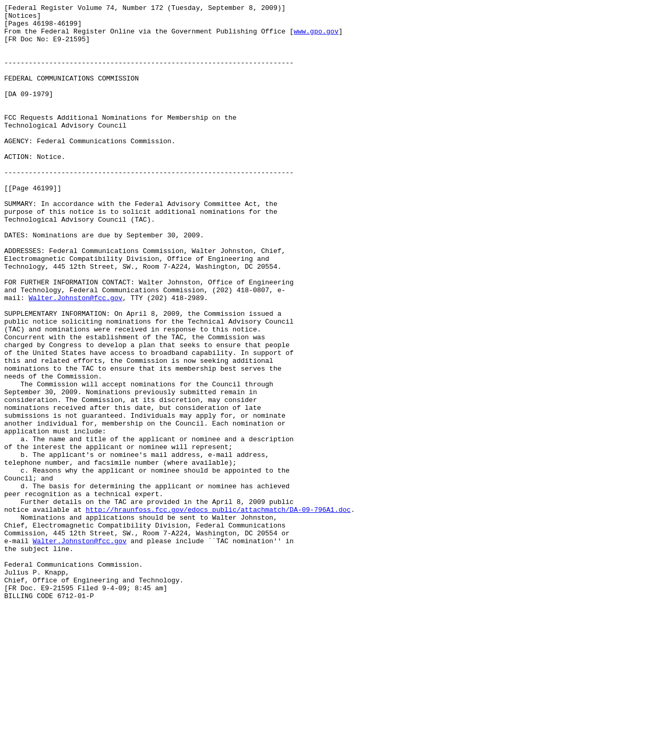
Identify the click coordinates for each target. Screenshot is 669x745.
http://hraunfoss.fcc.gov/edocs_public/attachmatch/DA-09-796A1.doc (218, 611)
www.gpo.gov (316, 37)
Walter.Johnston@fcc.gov (75, 357)
